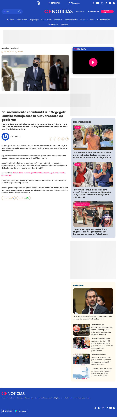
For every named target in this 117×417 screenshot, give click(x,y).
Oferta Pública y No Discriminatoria (75, 398)
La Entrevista (53, 25)
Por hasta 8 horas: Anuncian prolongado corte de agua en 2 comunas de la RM (101, 372)
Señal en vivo (106, 11)
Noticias (5, 48)
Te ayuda (84, 20)
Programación (93, 11)
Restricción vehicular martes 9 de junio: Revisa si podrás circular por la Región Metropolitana (101, 360)
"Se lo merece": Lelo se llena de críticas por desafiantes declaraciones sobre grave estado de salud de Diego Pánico (92, 155)
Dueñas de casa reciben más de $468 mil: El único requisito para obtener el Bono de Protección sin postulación (102, 344)
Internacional (22, 20)
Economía (58, 20)
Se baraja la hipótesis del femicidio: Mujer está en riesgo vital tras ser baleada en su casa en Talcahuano (90, 231)
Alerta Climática (103, 20)
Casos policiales (71, 20)
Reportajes (34, 20)
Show (92, 20)
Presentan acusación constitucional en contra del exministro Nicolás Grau (92, 317)
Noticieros (65, 25)
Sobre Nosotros (8, 398)
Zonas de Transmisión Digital (47, 398)
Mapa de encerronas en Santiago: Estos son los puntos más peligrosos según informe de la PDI (102, 330)
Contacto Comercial (25, 398)
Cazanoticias (46, 20)
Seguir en (9, 198)
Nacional (10, 20)
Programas (80, 11)
